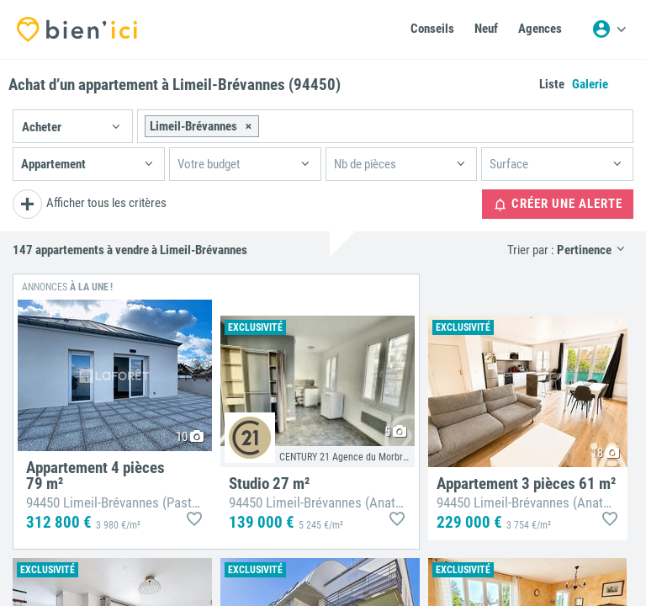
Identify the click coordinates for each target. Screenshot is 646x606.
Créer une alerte (557, 204)
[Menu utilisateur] (609, 29)
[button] (73, 126)
